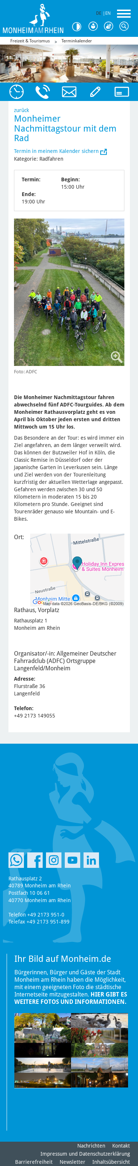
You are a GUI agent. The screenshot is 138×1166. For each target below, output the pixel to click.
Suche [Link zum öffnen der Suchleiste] (125, 26)
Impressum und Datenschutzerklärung (85, 1154)
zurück (21, 110)
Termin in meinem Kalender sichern (57, 151)
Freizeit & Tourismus (30, 40)
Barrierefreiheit (34, 1162)
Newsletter (72, 1162)
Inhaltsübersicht (111, 1162)
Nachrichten (91, 1146)
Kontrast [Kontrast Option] (79, 26)
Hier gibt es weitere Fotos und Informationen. (70, 998)
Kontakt (121, 1146)
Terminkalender (76, 40)
